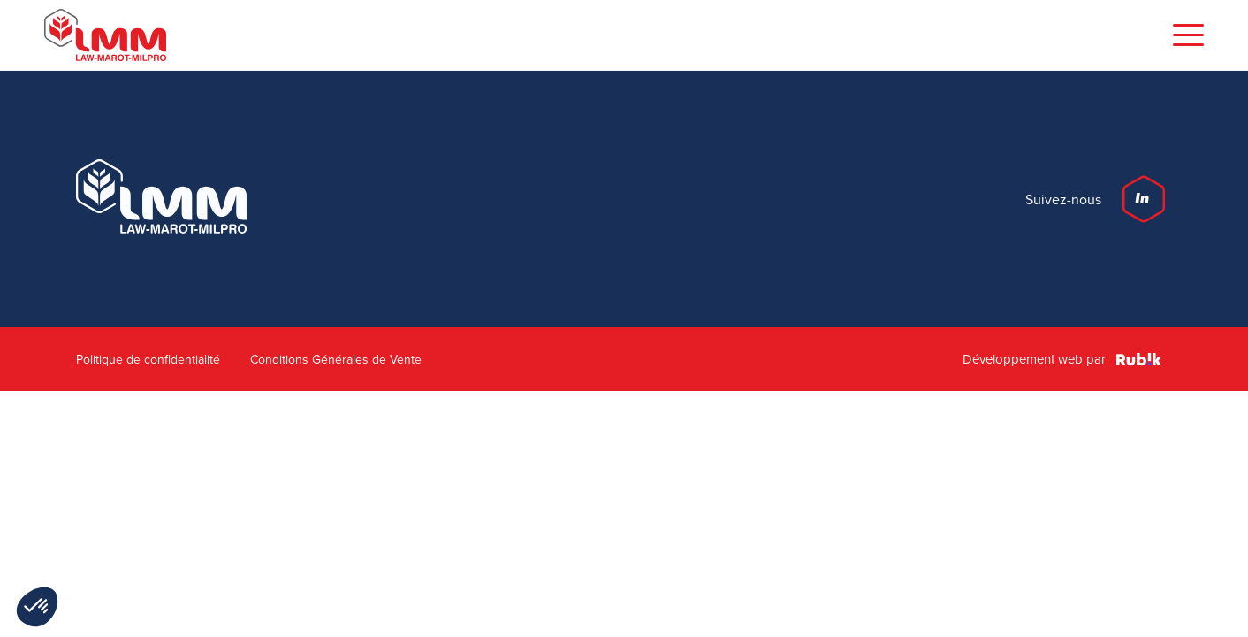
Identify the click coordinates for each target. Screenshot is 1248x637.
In (1142, 199)
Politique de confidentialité (148, 359)
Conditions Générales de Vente (336, 359)
